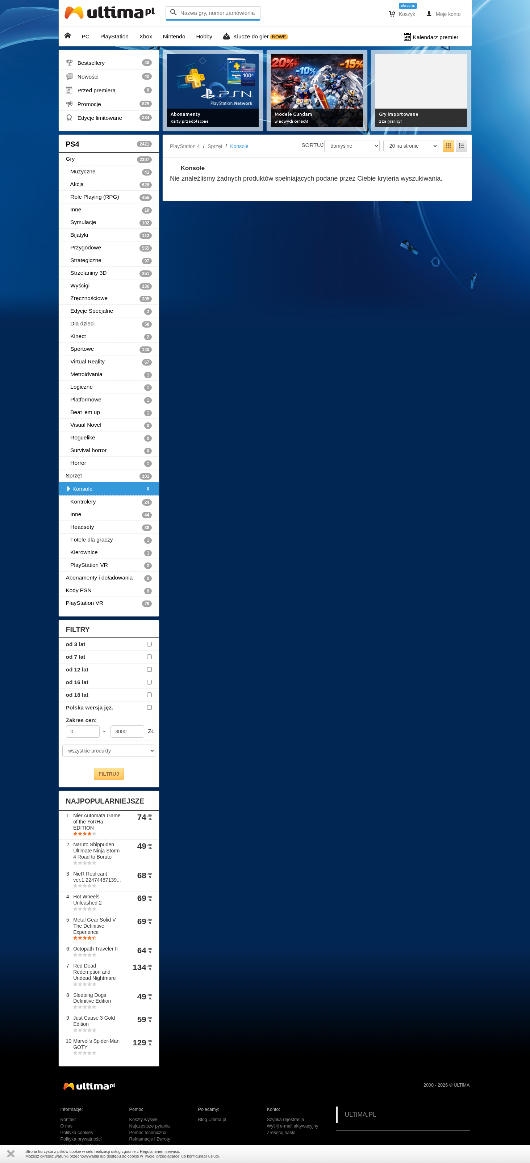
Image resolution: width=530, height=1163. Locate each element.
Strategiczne (109, 260)
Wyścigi (109, 286)
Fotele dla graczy (109, 540)
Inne (109, 210)
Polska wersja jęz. (89, 707)
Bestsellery (109, 62)
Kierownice (109, 552)
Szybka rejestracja (285, 1119)
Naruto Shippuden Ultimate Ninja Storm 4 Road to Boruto (96, 851)
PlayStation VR (109, 565)
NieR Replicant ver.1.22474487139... (97, 877)
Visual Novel (109, 425)
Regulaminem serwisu (159, 1151)
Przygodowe (109, 248)
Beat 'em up (109, 412)
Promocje (109, 104)
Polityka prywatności (81, 1139)
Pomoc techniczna (148, 1132)
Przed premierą (109, 90)
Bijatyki (109, 235)
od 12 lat (77, 669)
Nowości (109, 76)
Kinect (109, 336)
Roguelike (109, 438)
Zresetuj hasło (281, 1132)
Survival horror (109, 450)
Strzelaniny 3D (109, 273)
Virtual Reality (109, 362)
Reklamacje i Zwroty (149, 1139)
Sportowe (109, 349)
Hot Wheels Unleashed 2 (87, 900)
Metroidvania (109, 374)
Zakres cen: (81, 720)
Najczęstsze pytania (149, 1126)
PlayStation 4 (185, 146)
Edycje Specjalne (109, 311)
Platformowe (109, 400)
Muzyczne (109, 172)
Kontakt (68, 1119)
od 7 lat (75, 657)
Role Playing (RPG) (109, 197)
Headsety (109, 527)
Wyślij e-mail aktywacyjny (292, 1126)
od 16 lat (77, 682)
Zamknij (10, 1153)
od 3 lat (75, 644)
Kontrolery (109, 502)
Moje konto (443, 13)
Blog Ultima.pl (212, 1119)
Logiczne (109, 387)
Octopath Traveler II (95, 949)
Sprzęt (109, 476)
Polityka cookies (76, 1132)
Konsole (109, 489)
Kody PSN (109, 590)
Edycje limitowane (109, 117)
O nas (66, 1126)
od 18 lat (77, 695)
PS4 (109, 144)
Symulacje (109, 222)
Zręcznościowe (109, 298)
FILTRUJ (109, 774)
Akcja (109, 184)
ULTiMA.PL (361, 1114)
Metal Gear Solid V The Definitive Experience (94, 926)
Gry (109, 159)
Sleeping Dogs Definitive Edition (92, 998)
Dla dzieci (109, 324)
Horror (109, 463)
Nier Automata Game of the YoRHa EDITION (97, 822)
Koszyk (402, 13)
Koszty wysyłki (144, 1119)
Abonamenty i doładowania (109, 578)
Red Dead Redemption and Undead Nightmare (94, 972)
